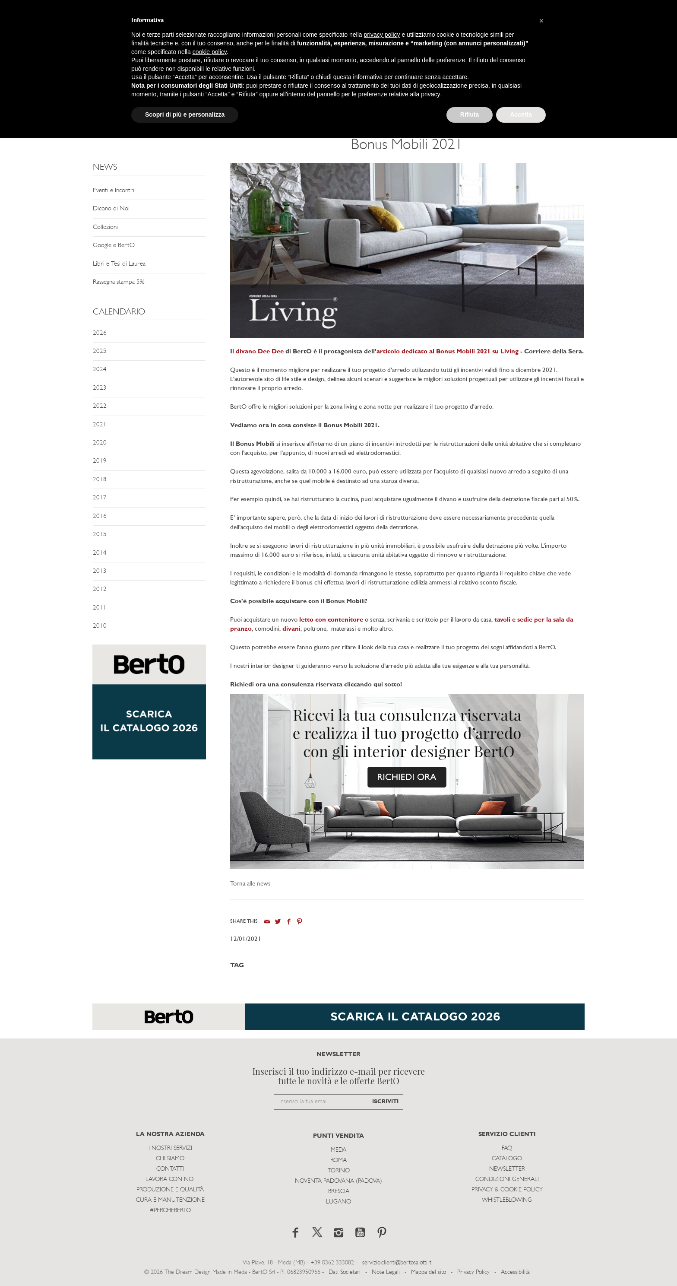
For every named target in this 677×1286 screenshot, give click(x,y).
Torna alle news (250, 884)
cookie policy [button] (210, 51)
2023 (100, 388)
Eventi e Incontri (113, 190)
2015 (100, 534)
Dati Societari (345, 1272)
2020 (100, 443)
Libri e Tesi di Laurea (119, 264)
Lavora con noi (170, 1179)
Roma (338, 1160)
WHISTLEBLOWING (507, 1200)
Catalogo (507, 1159)
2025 (100, 351)
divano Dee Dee (260, 352)
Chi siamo (170, 1159)
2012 (100, 589)
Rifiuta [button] (469, 114)
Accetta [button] (521, 114)
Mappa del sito (428, 1272)
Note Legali (386, 1272)
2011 (100, 608)
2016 (100, 516)
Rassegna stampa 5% (118, 282)
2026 (100, 333)
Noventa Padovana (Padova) (338, 1181)
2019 (100, 461)
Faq (507, 1148)
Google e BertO (114, 245)
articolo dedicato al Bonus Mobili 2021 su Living (447, 352)
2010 (100, 626)
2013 (100, 571)
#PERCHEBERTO (170, 1210)
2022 (100, 406)
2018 (100, 479)
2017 (100, 498)
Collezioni (105, 227)
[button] (541, 21)
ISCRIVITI (385, 1102)
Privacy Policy (473, 1272)
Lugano (338, 1202)
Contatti (170, 1169)
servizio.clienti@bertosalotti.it (396, 1263)
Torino (339, 1171)
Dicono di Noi (111, 209)
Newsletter (507, 1169)
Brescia (338, 1191)
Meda (338, 1150)
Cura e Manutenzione (170, 1200)
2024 (100, 369)
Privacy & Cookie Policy (507, 1190)
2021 (100, 425)
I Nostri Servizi (170, 1148)
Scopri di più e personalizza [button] (185, 114)
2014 (100, 553)
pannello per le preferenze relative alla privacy (378, 94)
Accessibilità (515, 1272)
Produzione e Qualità (170, 1190)
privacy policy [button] (382, 34)
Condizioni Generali (507, 1179)
